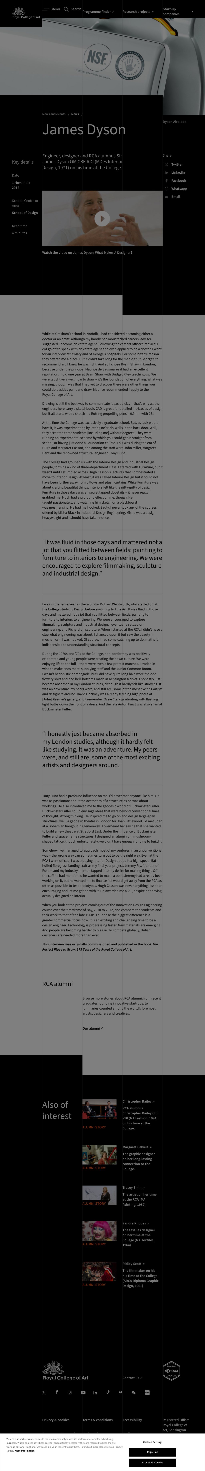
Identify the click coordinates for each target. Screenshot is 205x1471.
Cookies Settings (152, 1462)
